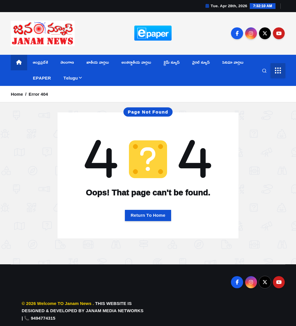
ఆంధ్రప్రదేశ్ (40, 62)
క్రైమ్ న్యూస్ (172, 62)
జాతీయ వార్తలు (97, 62)
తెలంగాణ (67, 62)
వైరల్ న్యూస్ (201, 62)
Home (17, 94)
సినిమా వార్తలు (232, 62)
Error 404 (38, 94)
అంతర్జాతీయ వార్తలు (136, 62)
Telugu (70, 78)
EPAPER (42, 78)
